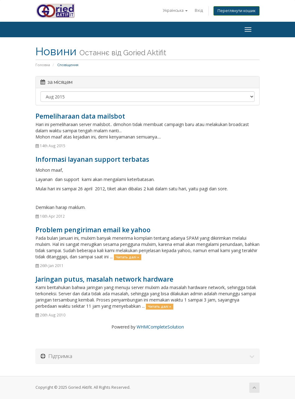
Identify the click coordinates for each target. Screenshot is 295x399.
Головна (42, 64)
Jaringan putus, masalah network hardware (104, 279)
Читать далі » (127, 257)
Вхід (199, 10)
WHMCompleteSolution (160, 327)
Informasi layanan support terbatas (92, 159)
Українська (175, 10)
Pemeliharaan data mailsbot (80, 116)
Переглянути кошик (236, 10)
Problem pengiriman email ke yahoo (93, 229)
